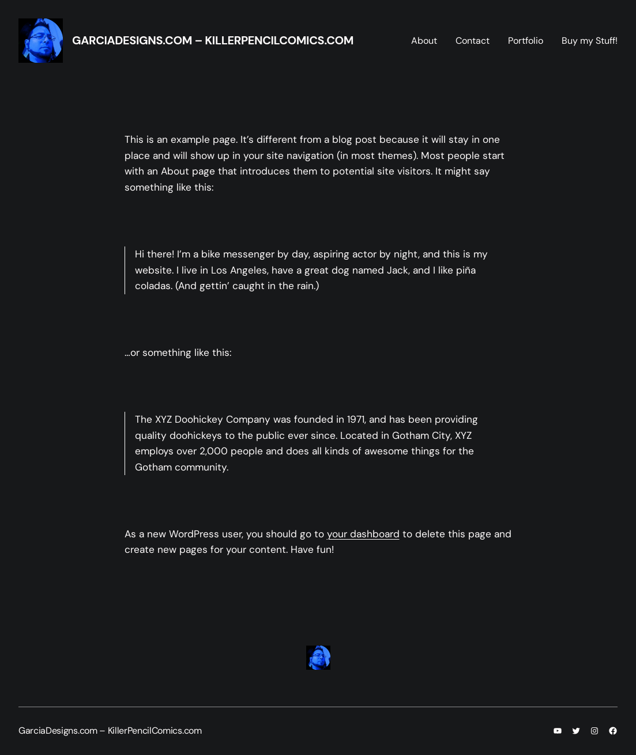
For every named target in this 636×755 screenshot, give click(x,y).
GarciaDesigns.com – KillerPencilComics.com (212, 40)
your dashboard (363, 534)
